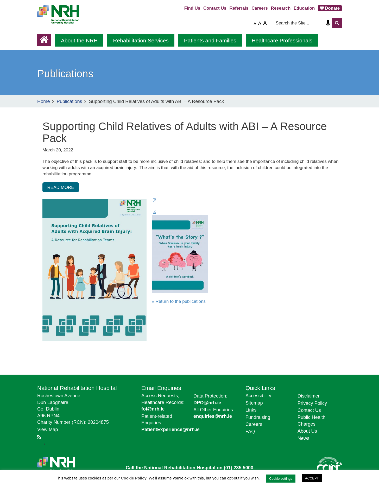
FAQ (250, 431)
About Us (307, 431)
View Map (47, 429)
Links (250, 410)
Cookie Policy (134, 478)
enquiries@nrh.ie (212, 416)
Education (304, 8)
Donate (332, 8)
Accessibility (258, 395)
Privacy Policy (312, 403)
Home (43, 101)
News (303, 438)
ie (170, 429)
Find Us (192, 8)
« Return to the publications (179, 301)
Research (281, 8)
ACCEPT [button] (312, 478)
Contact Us (214, 8)
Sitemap (254, 403)
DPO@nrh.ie (207, 402)
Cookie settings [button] (280, 478)
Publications (69, 101)
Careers (259, 8)
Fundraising (257, 417)
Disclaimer (309, 396)
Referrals (239, 8)
